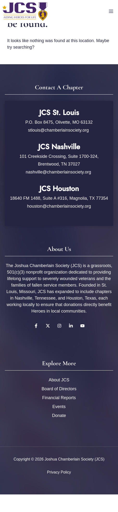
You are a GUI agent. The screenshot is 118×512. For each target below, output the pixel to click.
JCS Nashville (59, 146)
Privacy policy (59, 472)
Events (59, 406)
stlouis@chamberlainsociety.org (59, 130)
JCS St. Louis (59, 112)
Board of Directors (59, 388)
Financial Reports (59, 397)
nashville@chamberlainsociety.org (58, 172)
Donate (59, 415)
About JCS (59, 380)
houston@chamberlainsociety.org (59, 206)
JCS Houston (59, 188)
